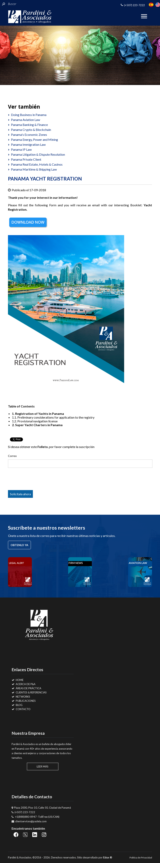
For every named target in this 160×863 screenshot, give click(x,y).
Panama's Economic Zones (29, 134)
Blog (17, 705)
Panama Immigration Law (28, 144)
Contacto (21, 709)
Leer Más (42, 766)
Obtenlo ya (19, 545)
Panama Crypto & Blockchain (31, 129)
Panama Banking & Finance (29, 124)
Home (18, 680)
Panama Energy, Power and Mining (34, 139)
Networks (21, 696)
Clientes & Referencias (29, 692)
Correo (12, 456)
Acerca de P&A (24, 684)
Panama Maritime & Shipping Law (34, 169)
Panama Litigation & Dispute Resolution (38, 154)
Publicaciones (24, 700)
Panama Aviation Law (25, 120)
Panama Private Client (26, 159)
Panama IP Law (21, 149)
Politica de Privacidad (141, 857)
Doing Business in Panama (28, 115)
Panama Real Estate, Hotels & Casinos (37, 164)
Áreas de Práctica (26, 688)
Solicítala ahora (20, 494)
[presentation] (40, 480)
